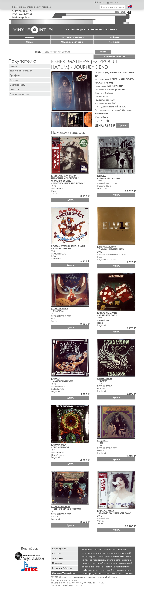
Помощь (14, 89)
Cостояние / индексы (72, 37)
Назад (13, 65)
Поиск (37, 51)
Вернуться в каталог (21, 70)
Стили (29, 41)
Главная (29, 37)
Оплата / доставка (72, 41)
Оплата (56, 553)
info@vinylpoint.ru (21, 17)
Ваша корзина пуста (112, 7)
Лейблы (114, 37)
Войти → (99, 2)
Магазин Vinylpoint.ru (63, 573)
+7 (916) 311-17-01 (22, 14)
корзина (113, 2)
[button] (88, 73)
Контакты (114, 41)
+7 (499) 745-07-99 (22, 10)
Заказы (14, 80)
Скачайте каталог (114, 56)
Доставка (57, 558)
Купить (122, 125)
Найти (103, 51)
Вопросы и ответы (19, 94)
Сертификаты (17, 84)
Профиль (15, 75)
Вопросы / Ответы (62, 568)
